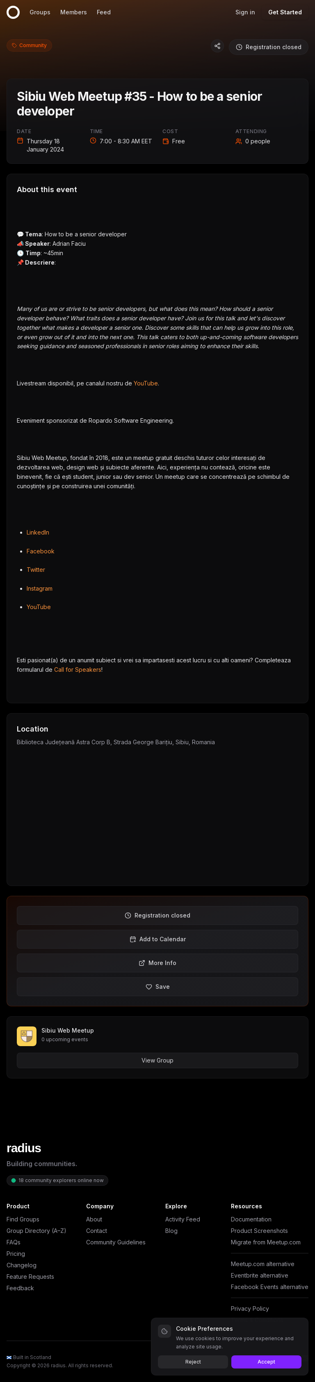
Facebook (41, 551)
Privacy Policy (250, 1308)
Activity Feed (182, 1219)
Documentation (251, 1219)
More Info (157, 962)
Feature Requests (30, 1276)
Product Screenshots (259, 1230)
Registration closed (268, 46)
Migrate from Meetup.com (266, 1242)
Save (158, 986)
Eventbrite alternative (259, 1275)
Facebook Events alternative (269, 1286)
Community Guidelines (116, 1242)
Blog (171, 1230)
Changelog (22, 1265)
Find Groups (23, 1219)
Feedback (20, 1288)
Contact (96, 1230)
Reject (193, 1362)
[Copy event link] (217, 45)
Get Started (285, 12)
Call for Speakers (77, 669)
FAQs (14, 1242)
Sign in (245, 12)
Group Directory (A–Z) (36, 1230)
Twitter (36, 569)
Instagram (39, 588)
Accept (266, 1362)
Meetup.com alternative (262, 1263)
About (94, 1219)
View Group (157, 1060)
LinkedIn (38, 532)
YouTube (146, 383)
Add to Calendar (158, 939)
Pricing (16, 1253)
